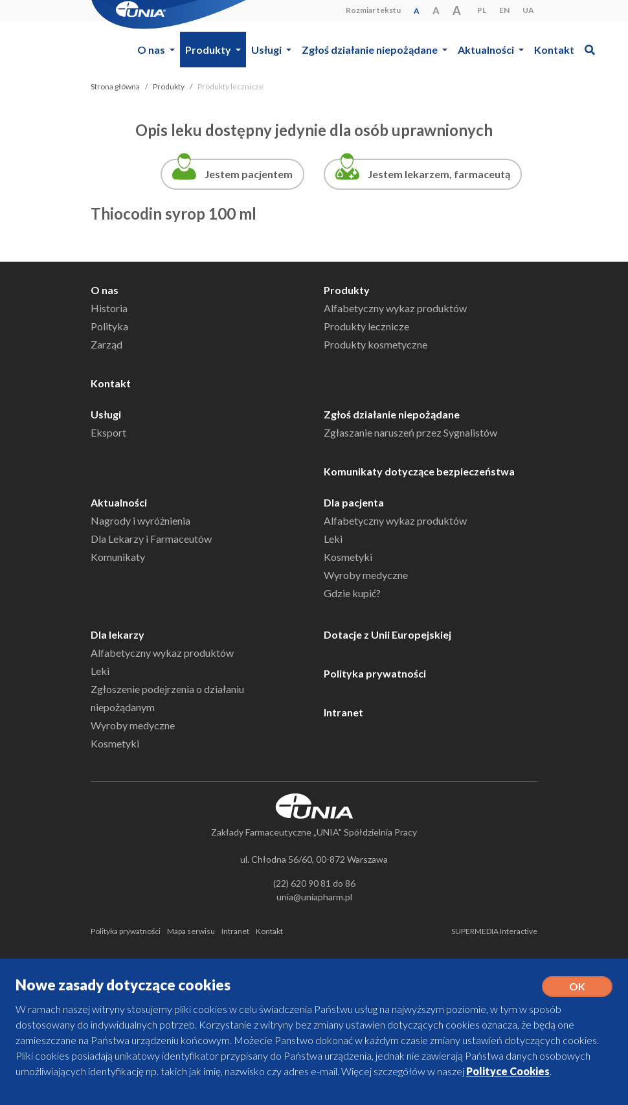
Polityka (109, 326)
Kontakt (554, 49)
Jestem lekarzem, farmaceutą (439, 174)
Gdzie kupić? (352, 593)
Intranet (343, 712)
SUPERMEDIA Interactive (494, 931)
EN (504, 10)
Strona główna (115, 86)
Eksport (108, 432)
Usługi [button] (267, 49)
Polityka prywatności (375, 673)
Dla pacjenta (354, 502)
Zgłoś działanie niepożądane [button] (371, 49)
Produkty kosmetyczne (375, 344)
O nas (104, 290)
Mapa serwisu (191, 931)
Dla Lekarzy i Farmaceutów (151, 538)
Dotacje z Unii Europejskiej (387, 634)
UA (528, 10)
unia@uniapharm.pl (314, 896)
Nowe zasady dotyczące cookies (123, 985)
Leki (333, 538)
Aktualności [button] (487, 49)
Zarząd (106, 344)
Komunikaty (118, 557)
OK (577, 986)
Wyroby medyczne (366, 575)
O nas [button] (152, 49)
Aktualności (119, 502)
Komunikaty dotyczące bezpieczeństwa (419, 471)
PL (481, 10)
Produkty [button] (209, 49)
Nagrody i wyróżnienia (140, 520)
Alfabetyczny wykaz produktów (395, 308)
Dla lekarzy (117, 634)
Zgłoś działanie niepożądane (392, 414)
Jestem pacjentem (249, 174)
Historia (109, 308)
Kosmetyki (348, 557)
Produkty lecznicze (366, 326)
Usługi (106, 414)
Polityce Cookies (508, 1071)
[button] (589, 49)
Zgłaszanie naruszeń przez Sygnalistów (410, 432)
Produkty (169, 86)
